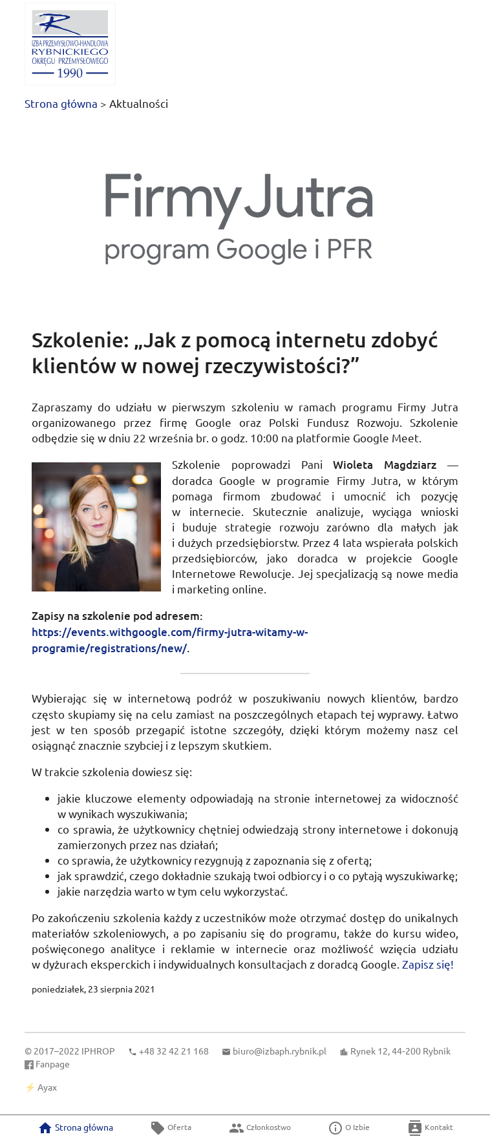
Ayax (47, 1087)
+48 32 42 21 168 (174, 1050)
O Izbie (349, 1128)
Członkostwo (260, 1128)
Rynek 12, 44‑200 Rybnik (400, 1050)
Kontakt (430, 1128)
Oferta (170, 1128)
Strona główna (61, 103)
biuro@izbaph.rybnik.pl (279, 1050)
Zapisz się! (428, 964)
